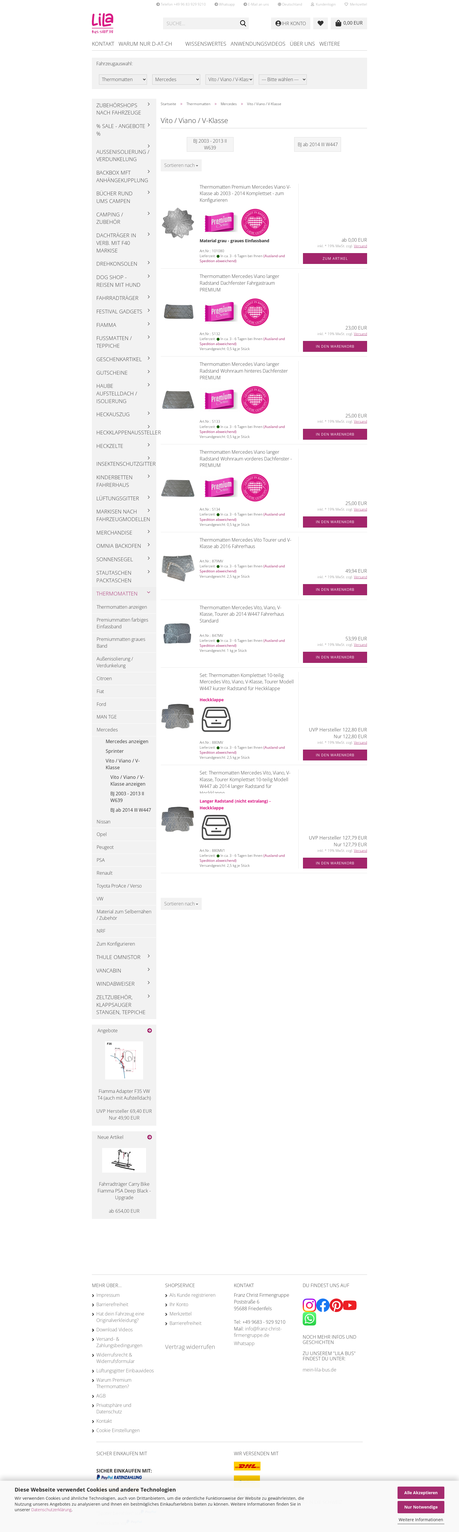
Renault (104, 873)
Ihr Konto (178, 1304)
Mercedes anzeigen (127, 741)
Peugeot (105, 847)
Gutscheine (112, 372)
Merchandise (114, 532)
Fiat (100, 691)
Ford (101, 704)
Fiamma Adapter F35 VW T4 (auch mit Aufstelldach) (124, 1094)
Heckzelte (109, 445)
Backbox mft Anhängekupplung (122, 176)
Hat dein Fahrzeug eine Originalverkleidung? (120, 1317)
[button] (289, 4)
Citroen (104, 678)
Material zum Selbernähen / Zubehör (124, 915)
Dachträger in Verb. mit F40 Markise (116, 243)
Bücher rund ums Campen (114, 197)
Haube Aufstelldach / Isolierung (116, 393)
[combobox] (181, 165)
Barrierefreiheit (112, 1304)
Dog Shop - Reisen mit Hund (118, 281)
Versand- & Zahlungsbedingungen (119, 1342)
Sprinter (115, 751)
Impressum (108, 1295)
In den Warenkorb (335, 346)
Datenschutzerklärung (51, 1509)
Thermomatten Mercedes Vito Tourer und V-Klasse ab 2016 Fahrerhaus (245, 543)
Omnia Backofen (118, 545)
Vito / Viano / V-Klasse (123, 764)
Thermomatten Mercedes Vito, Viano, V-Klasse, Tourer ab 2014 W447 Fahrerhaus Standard (242, 614)
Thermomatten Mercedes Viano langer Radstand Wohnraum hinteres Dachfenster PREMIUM (244, 371)
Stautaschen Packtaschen (113, 576)
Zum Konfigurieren (116, 944)
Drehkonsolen (116, 263)
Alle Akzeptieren (421, 1492)
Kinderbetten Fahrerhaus (114, 481)
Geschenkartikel (119, 359)
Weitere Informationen (421, 1519)
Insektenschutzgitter (126, 463)
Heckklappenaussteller (126, 432)
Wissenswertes (205, 43)
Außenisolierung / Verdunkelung (122, 155)
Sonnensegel (114, 559)
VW (100, 898)
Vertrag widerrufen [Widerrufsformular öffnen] (190, 1347)
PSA (101, 860)
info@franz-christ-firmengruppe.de (258, 1332)
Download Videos (114, 1329)
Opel (102, 834)
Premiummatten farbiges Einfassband (122, 623)
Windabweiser (115, 983)
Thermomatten (117, 593)
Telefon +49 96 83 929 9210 (181, 4)
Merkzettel (356, 4)
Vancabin (108, 970)
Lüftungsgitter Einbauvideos (125, 1370)
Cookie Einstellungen (118, 1430)
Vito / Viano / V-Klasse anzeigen (127, 780)
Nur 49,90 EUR (124, 1114)
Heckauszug (113, 414)
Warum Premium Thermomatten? (113, 1383)
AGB (101, 1396)
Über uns (302, 43)
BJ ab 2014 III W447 (130, 810)
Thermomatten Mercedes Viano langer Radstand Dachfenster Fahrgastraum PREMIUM (239, 283)
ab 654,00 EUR (124, 1211)
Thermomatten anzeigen (122, 607)
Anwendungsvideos (258, 43)
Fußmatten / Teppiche (114, 342)
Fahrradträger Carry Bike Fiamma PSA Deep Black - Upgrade (124, 1191)
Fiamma (106, 324)
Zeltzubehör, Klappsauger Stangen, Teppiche (120, 1005)
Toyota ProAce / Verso (119, 886)
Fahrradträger (117, 297)
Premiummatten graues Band (121, 642)
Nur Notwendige (421, 1507)
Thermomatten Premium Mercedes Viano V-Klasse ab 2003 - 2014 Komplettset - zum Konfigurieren (245, 194)
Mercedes (107, 729)
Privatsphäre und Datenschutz (113, 1408)
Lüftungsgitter (117, 498)
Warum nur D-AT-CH (145, 43)
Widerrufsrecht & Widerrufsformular (115, 1358)
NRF (101, 931)
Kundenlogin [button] (323, 4)
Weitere (329, 43)
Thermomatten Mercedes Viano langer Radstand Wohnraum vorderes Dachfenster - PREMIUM (246, 459)
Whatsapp (225, 4)
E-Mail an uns (256, 4)
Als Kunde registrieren (192, 1295)
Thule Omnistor (118, 957)
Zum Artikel (335, 258)
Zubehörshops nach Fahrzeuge (118, 109)
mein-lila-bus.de (319, 1369)
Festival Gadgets (119, 311)
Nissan (103, 821)
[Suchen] (243, 24)
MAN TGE (107, 717)
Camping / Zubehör (109, 218)
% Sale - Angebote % (120, 129)
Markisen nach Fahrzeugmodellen (123, 515)
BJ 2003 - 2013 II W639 (127, 796)
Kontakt (103, 43)
